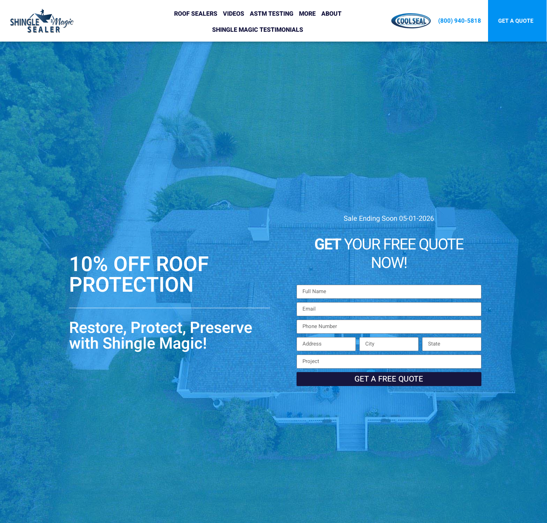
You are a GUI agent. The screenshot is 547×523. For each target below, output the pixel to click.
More (307, 13)
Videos (233, 13)
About (331, 13)
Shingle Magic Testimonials (257, 30)
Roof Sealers (195, 13)
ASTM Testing (271, 13)
